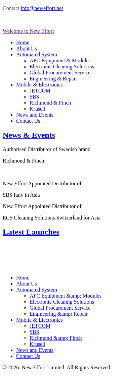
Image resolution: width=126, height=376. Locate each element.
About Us (26, 48)
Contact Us (28, 121)
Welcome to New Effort (28, 31)
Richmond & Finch (50, 103)
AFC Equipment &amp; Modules (65, 296)
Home (22, 42)
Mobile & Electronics (39, 84)
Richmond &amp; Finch (56, 338)
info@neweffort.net (42, 8)
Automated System (36, 54)
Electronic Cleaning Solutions (62, 66)
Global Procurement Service (60, 72)
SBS (34, 97)
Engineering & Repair (53, 78)
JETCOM (40, 90)
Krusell (37, 109)
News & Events (29, 135)
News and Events (34, 115)
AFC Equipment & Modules (60, 60)
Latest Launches (31, 232)
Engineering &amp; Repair (59, 314)
